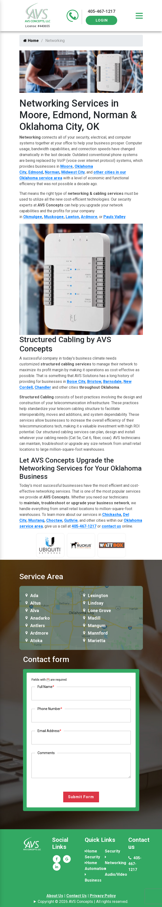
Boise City (76, 381)
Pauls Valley (114, 216)
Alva (34, 610)
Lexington (98, 595)
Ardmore (89, 216)
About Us (54, 895)
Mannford (98, 633)
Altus (35, 603)
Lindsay (95, 603)
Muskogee (54, 216)
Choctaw (54, 520)
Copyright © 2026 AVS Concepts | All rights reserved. (83, 901)
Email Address (49, 731)
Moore (66, 166)
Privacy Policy (103, 895)
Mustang (36, 520)
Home (31, 40)
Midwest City (73, 172)
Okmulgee (32, 216)
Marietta (96, 640)
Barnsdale (112, 381)
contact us (111, 526)
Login (102, 20)
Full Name (46, 687)
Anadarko (40, 618)
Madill (94, 618)
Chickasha (111, 514)
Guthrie (71, 520)
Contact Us (76, 895)
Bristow (94, 381)
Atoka (36, 640)
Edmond (35, 172)
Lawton (72, 216)
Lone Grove (99, 610)
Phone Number (50, 709)
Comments (46, 753)
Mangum (97, 625)
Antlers (37, 625)
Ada (34, 595)
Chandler (43, 387)
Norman (52, 172)
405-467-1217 (101, 11)
